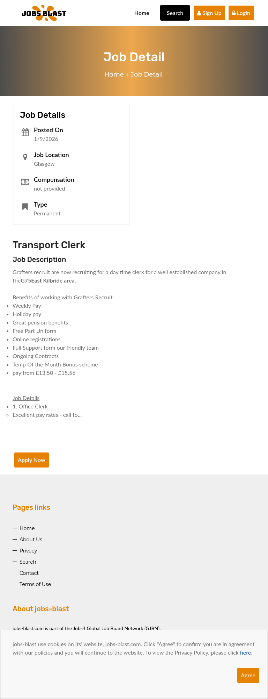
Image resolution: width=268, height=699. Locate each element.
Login (241, 12)
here (245, 652)
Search (175, 12)
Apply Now (31, 459)
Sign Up (209, 12)
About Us (31, 539)
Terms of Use (35, 584)
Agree (248, 675)
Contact (29, 573)
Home (141, 12)
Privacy (28, 551)
